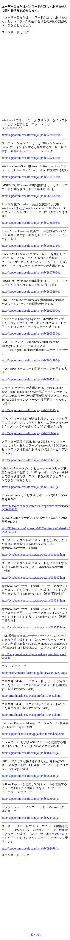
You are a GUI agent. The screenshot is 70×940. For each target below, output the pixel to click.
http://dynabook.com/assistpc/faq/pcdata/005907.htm (33, 577)
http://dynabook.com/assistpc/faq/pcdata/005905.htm (33, 554)
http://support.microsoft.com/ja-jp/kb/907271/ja (30, 379)
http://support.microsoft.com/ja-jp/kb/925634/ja (30, 433)
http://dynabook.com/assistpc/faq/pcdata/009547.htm (33, 627)
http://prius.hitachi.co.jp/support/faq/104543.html (30, 714)
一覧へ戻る (35, 934)
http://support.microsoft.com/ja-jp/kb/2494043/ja (30, 176)
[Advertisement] (35, 72)
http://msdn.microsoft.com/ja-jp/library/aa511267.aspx (34, 672)
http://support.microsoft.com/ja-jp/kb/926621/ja (30, 460)
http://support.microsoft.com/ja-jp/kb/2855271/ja (30, 245)
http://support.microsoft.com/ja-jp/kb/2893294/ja (30, 291)
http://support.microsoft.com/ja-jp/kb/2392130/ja (30, 157)
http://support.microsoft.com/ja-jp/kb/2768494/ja (30, 222)
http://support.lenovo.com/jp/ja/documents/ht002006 (32, 733)
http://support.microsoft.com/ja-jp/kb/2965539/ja (30, 333)
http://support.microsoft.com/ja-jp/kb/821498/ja (30, 817)
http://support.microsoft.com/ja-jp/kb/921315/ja (30, 410)
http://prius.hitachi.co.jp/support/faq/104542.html (30, 695)
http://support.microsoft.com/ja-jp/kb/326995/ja (30, 798)
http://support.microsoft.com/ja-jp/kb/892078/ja (30, 848)
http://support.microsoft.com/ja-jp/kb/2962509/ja (30, 310)
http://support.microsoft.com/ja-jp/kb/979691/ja (30, 486)
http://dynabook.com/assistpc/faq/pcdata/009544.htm (33, 600)
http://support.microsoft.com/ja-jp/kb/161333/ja (30, 752)
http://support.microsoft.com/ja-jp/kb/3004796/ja (30, 360)
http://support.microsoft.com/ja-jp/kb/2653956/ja (30, 195)
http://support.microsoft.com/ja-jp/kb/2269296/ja (30, 134)
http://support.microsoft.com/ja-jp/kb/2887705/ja (30, 272)
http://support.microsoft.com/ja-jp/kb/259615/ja (30, 775)
